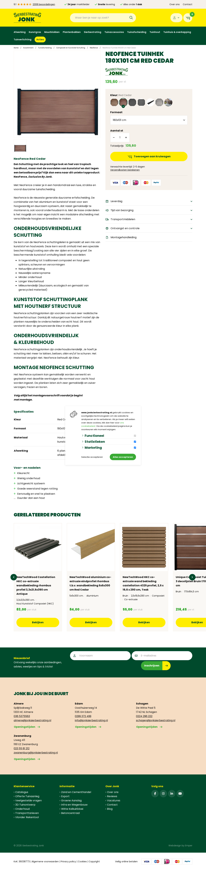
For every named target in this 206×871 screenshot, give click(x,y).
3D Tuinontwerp (25, 805)
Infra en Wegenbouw (74, 805)
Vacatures (113, 800)
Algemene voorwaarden (45, 861)
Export (65, 796)
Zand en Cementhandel (76, 792)
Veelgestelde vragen (28, 800)
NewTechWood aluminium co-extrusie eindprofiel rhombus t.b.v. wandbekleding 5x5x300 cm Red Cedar (90, 583)
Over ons (174, 4)
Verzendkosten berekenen (125, 169)
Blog (109, 809)
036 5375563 (22, 716)
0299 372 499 (83, 716)
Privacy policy (68, 861)
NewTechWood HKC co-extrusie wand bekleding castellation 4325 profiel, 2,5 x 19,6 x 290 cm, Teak (143, 583)
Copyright (94, 861)
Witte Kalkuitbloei (72, 809)
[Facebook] (155, 793)
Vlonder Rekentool (27, 817)
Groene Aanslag (71, 800)
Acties (40, 39)
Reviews (112, 796)
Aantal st (116, 130)
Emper (188, 845)
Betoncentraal (70, 813)
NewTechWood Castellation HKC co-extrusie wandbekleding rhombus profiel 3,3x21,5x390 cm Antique (35, 585)
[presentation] (94, 667)
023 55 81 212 (21, 748)
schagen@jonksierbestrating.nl (155, 720)
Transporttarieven (27, 813)
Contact (187, 4)
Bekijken (38, 622)
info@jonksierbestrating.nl (91, 720)
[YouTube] (180, 793)
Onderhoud (22, 809)
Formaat (116, 112)
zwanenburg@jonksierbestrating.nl (36, 752)
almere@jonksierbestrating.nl (32, 720)
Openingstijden (24, 727)
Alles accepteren (123, 457)
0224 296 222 (144, 716)
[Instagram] (163, 793)
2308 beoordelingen (44, 4)
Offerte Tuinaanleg (27, 796)
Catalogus (21, 792)
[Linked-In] (171, 793)
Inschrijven (151, 665)
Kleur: (121, 95)
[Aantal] (120, 137)
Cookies (82, 861)
